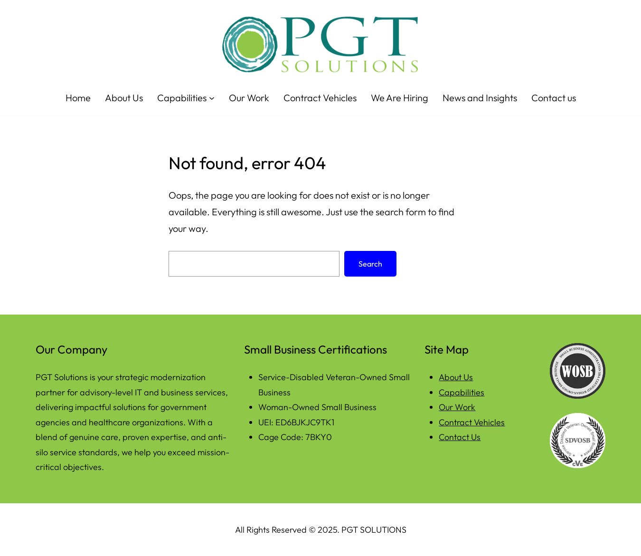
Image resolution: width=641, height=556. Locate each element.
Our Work (457, 407)
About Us (456, 377)
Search (370, 263)
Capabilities (461, 392)
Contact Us (460, 436)
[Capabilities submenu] (212, 98)
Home (78, 98)
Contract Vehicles (472, 422)
